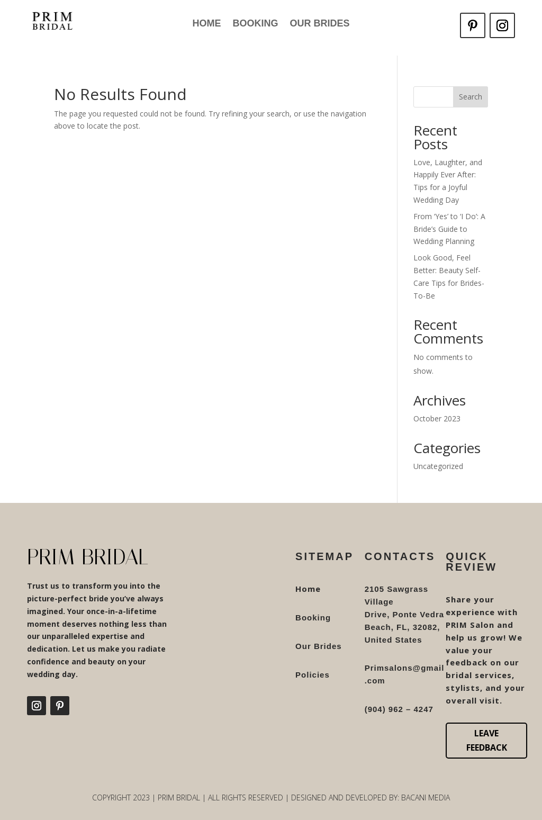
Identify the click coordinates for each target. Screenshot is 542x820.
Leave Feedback (486, 740)
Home (206, 24)
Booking (255, 24)
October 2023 (436, 418)
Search (470, 97)
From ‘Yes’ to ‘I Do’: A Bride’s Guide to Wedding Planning (449, 229)
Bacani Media (425, 797)
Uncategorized (438, 466)
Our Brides (319, 24)
